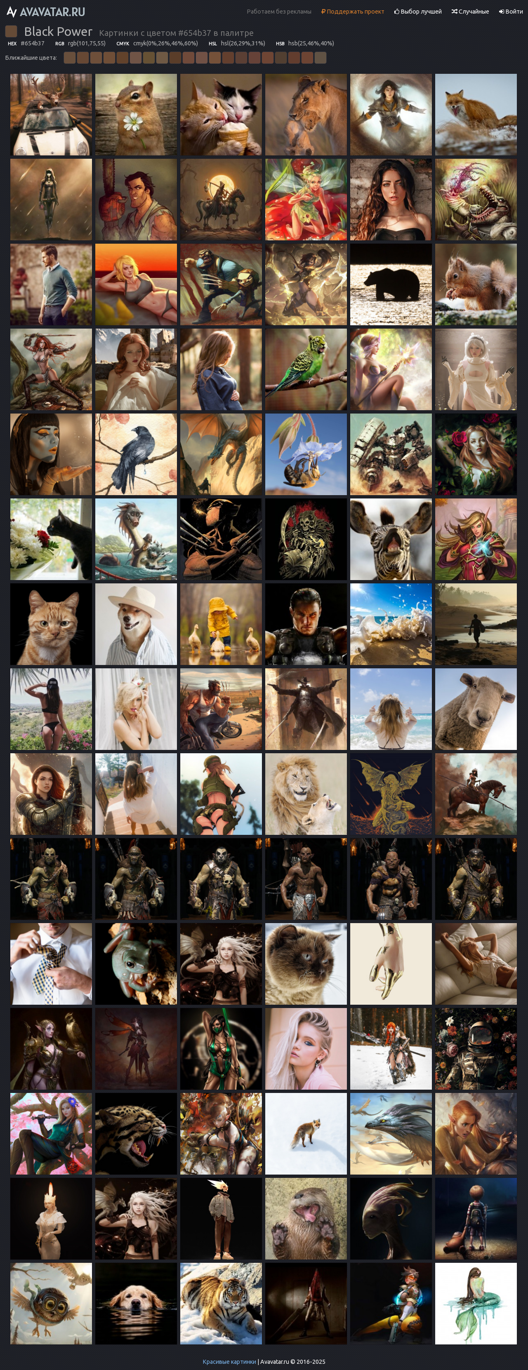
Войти (511, 11)
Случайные (470, 11)
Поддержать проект (352, 11)
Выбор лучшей (418, 11)
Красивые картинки (229, 1361)
